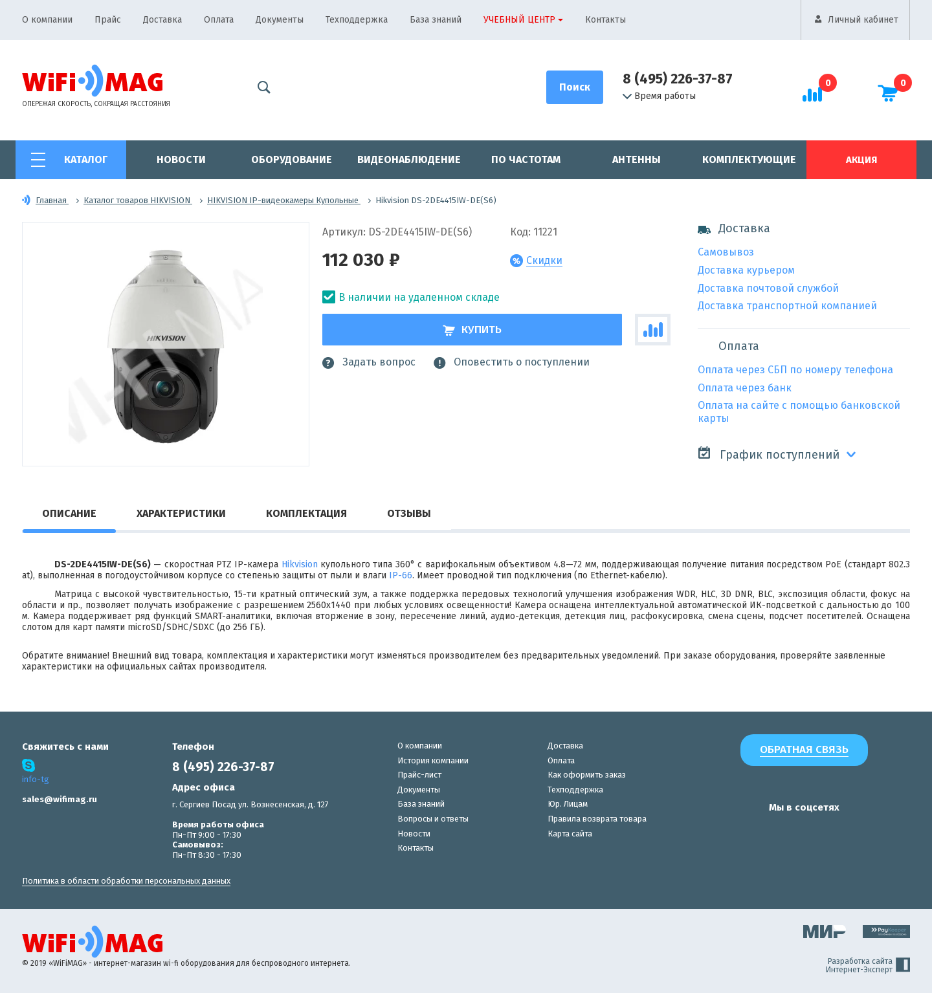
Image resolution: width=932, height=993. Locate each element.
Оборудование (291, 159)
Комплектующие (749, 159)
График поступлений (768, 454)
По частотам (525, 159)
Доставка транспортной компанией (787, 306)
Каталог (85, 159)
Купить (472, 329)
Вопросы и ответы (433, 819)
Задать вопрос (369, 362)
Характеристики (181, 513)
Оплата (219, 19)
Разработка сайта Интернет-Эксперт (868, 965)
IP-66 (400, 575)
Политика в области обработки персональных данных (126, 881)
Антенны (636, 159)
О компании (47, 19)
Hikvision (300, 564)
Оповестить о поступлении (512, 362)
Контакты (605, 19)
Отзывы (409, 513)
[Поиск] (574, 87)
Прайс (107, 19)
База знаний (435, 19)
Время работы (659, 96)
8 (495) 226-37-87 (678, 79)
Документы (280, 19)
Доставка (162, 19)
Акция (861, 160)
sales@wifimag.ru (59, 799)
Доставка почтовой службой (768, 288)
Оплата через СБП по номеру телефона (795, 370)
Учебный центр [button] (519, 19)
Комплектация (306, 513)
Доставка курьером (746, 270)
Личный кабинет (863, 19)
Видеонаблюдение (409, 159)
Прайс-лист (419, 775)
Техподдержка (357, 19)
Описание (69, 513)
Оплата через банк (745, 388)
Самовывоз (726, 252)
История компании (433, 760)
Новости (181, 159)
